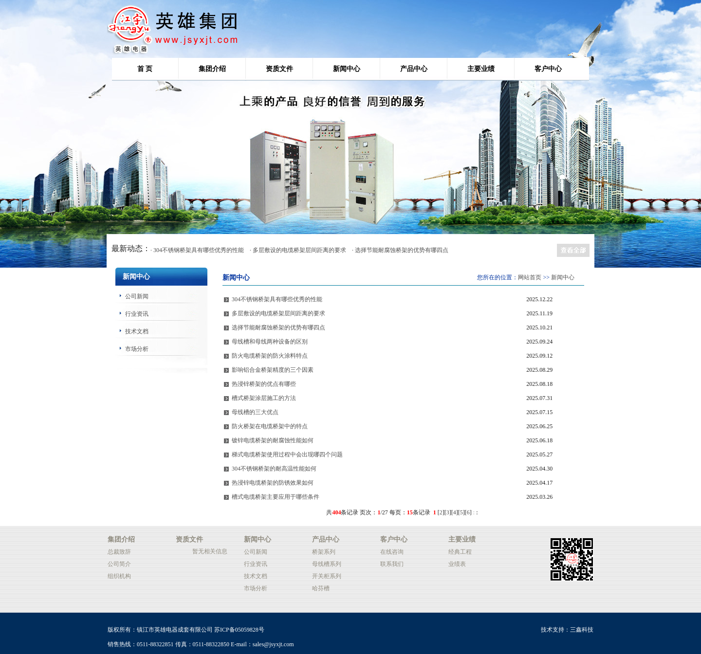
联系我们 (392, 564)
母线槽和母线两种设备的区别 (270, 341)
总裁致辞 (119, 551)
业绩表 (457, 564)
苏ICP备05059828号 (239, 629)
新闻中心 (346, 69)
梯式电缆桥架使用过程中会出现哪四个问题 (287, 454)
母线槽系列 (326, 564)
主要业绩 (481, 69)
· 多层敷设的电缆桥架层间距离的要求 (298, 250)
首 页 (145, 69)
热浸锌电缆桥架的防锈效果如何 (273, 482)
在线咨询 (392, 551)
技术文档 (136, 331)
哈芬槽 (321, 588)
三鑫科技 (581, 629)
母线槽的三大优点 (255, 412)
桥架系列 (323, 551)
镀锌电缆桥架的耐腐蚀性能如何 (273, 440)
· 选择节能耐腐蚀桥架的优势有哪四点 (400, 250)
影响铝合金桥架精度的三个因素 (273, 369)
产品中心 (413, 69)
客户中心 (548, 69)
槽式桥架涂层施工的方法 (264, 398)
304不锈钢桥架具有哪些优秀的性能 (277, 299)
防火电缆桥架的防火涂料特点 (270, 355)
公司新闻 (136, 296)
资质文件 (279, 69)
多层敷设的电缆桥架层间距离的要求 (278, 313)
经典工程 (460, 551)
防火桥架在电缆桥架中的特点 (270, 426)
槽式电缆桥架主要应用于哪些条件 (275, 496)
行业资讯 (136, 313)
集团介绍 (212, 69)
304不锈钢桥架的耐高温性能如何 (274, 468)
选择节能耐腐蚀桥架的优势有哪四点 (278, 327)
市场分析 (136, 348)
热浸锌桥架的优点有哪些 (264, 384)
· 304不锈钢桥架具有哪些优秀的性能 (197, 250)
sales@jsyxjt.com (273, 644)
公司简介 (119, 564)
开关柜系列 (326, 576)
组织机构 (119, 576)
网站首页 (529, 277)
